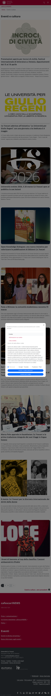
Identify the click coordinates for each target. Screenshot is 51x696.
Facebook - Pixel (36, 367)
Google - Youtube (24, 367)
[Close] (43, 325)
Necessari (12, 367)
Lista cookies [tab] (12, 340)
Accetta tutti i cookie (25, 374)
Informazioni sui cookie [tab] (15, 337)
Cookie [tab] (11, 334)
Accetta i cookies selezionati (26, 370)
